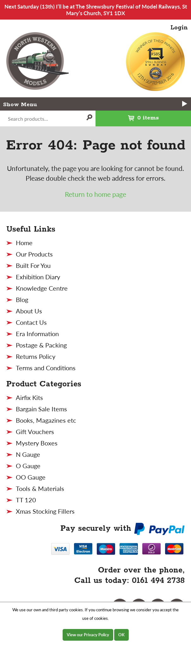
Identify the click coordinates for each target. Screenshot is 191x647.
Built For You (33, 265)
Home (24, 242)
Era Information (37, 333)
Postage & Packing (41, 345)
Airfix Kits (29, 397)
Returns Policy (35, 356)
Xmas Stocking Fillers (45, 511)
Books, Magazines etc (46, 420)
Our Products (34, 254)
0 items (127, 116)
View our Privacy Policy (88, 634)
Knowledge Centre (42, 288)
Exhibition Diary (38, 277)
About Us (29, 311)
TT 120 (26, 500)
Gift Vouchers (35, 431)
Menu (104, 104)
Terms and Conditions (46, 368)
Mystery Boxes (37, 443)
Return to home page (95, 194)
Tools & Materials (40, 488)
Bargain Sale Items (41, 409)
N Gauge (28, 454)
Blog (22, 299)
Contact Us (31, 322)
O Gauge (28, 465)
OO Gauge (31, 477)
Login (179, 28)
